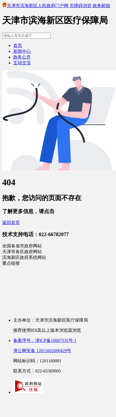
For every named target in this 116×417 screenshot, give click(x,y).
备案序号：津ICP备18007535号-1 (44, 340)
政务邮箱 (101, 5)
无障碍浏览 (81, 5)
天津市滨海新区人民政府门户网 (35, 5)
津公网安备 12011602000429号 (42, 350)
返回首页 (11, 222)
